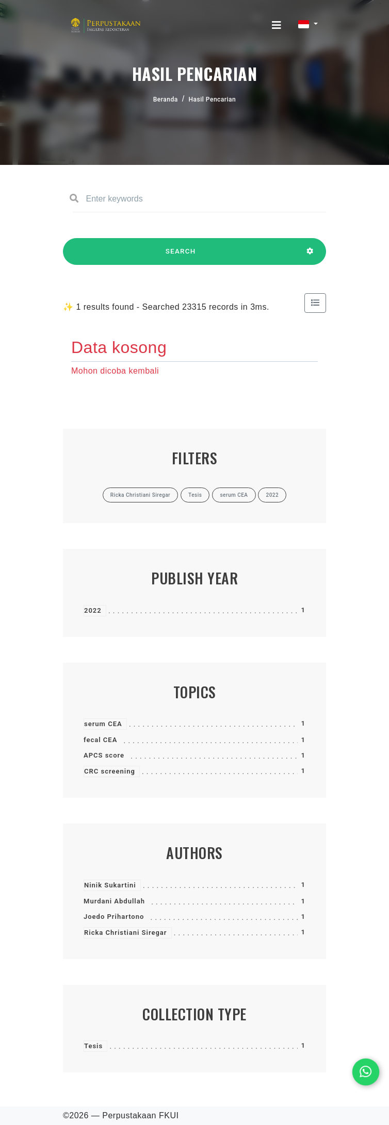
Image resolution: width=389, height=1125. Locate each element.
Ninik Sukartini (110, 885)
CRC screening (109, 771)
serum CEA (103, 724)
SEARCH (180, 256)
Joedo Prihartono (114, 916)
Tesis (93, 1046)
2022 (93, 610)
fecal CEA (100, 740)
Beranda (165, 99)
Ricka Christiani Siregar (125, 932)
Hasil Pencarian (212, 99)
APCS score (104, 755)
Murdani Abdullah (114, 901)
